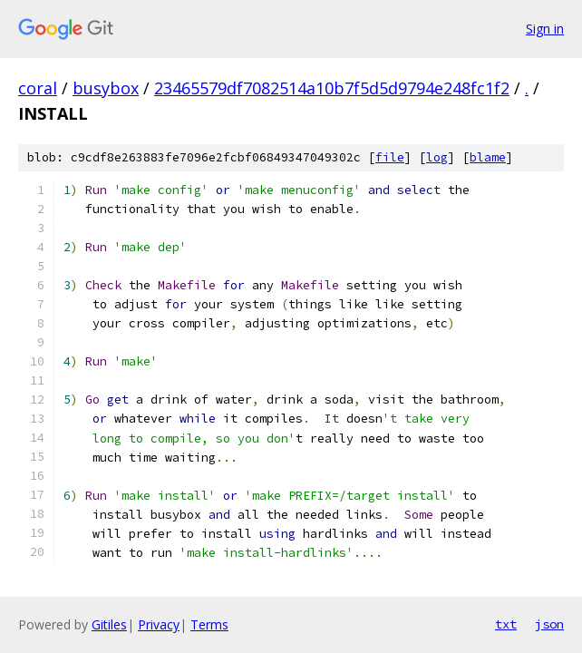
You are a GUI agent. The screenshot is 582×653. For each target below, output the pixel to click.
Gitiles (109, 624)
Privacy (158, 624)
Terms (209, 624)
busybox (106, 88)
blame (488, 157)
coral (37, 88)
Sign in (545, 28)
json (549, 624)
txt (506, 624)
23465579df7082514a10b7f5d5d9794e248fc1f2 (331, 88)
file (389, 157)
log (437, 157)
